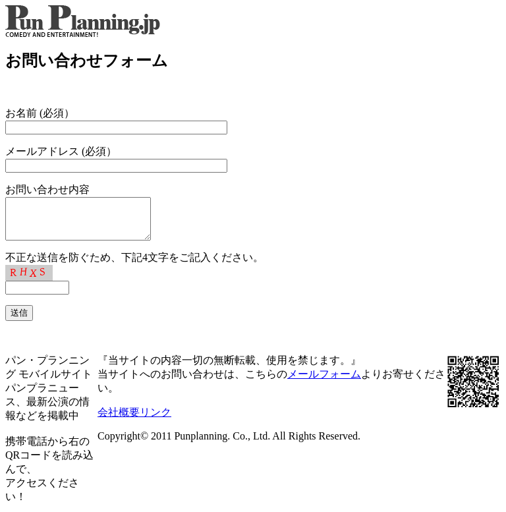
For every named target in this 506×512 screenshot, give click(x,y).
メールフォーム (324, 381)
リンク (155, 420)
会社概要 (119, 420)
